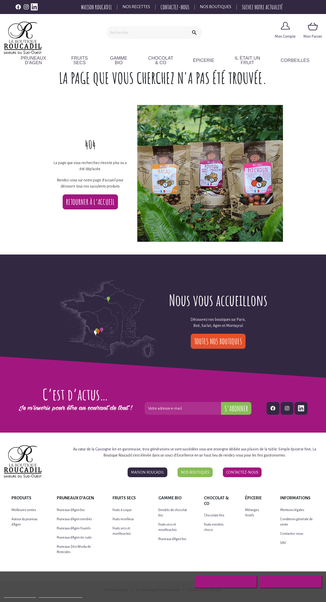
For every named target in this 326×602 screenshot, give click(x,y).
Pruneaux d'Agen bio (71, 510)
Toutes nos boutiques (218, 341)
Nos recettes (136, 7)
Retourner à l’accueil (90, 202)
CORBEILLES (298, 60)
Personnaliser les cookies (60, 595)
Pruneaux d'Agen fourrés (74, 528)
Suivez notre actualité (262, 7)
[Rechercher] (146, 32)
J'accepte (291, 581)
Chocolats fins (214, 515)
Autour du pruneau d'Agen (24, 521)
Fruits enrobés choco (214, 527)
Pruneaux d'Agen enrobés (74, 519)
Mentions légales (292, 510)
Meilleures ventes (23, 510)
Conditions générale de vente (296, 521)
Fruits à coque (122, 510)
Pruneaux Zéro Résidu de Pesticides (74, 549)
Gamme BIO (123, 60)
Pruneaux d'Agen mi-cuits (74, 537)
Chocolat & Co (167, 60)
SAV (283, 543)
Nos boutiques (215, 7)
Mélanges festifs (252, 512)
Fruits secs (82, 60)
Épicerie (209, 60)
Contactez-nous (175, 7)
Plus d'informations (20, 595)
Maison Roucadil (96, 7)
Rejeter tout (226, 581)
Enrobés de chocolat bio (172, 512)
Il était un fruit (252, 60)
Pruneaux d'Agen (35, 60)
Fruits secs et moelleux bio (122, 531)
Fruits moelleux (123, 519)
